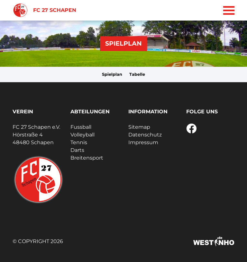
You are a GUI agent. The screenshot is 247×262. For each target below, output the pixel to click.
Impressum (143, 142)
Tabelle (137, 74)
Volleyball (82, 135)
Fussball (80, 127)
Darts (77, 150)
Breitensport (86, 158)
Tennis (78, 142)
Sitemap (139, 127)
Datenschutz (145, 135)
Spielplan (112, 74)
